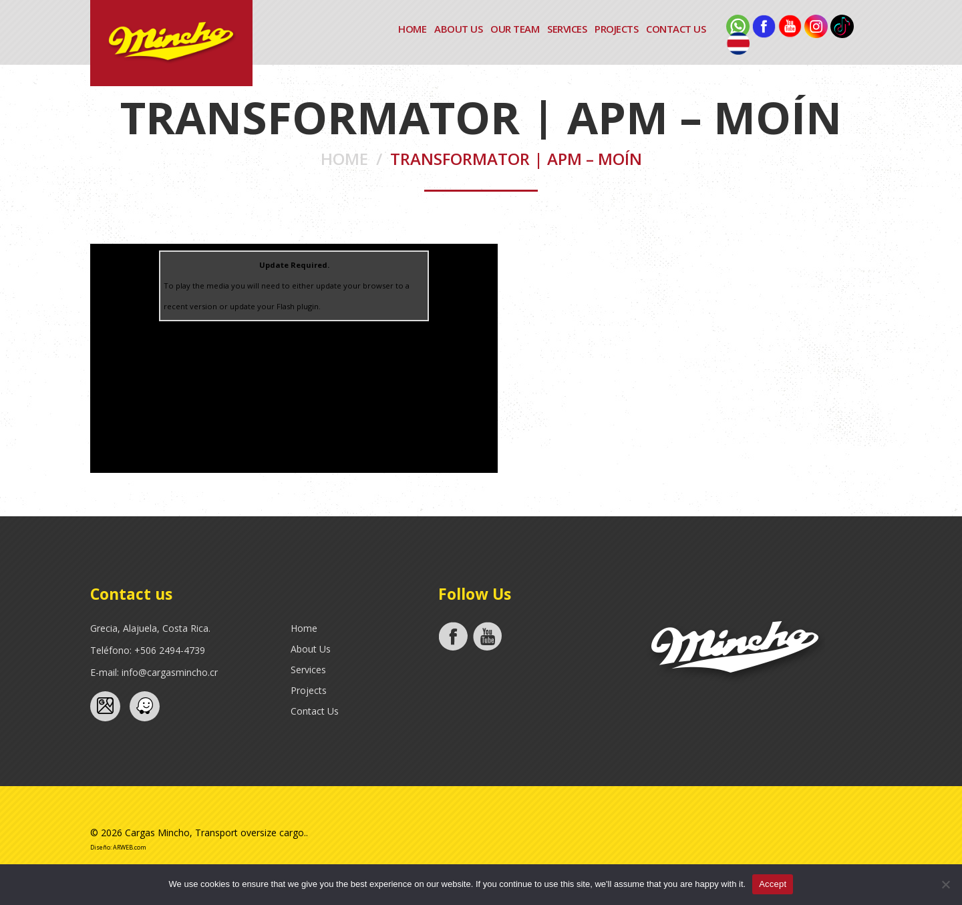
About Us (458, 28)
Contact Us (675, 28)
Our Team (514, 28)
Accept (772, 884)
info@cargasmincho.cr (170, 672)
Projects (616, 28)
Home (412, 28)
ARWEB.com (129, 846)
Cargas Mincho (157, 832)
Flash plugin (298, 306)
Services (567, 28)
